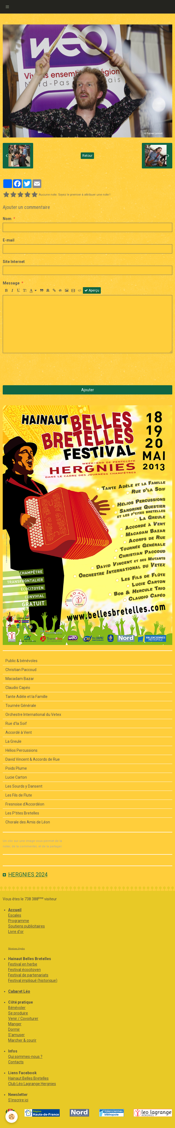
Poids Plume (16, 768)
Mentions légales (16, 948)
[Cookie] (11, 1117)
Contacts (16, 1062)
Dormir (14, 1029)
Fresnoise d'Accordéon (24, 804)
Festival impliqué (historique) (32, 980)
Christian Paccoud (20, 670)
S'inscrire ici (18, 1100)
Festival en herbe (22, 964)
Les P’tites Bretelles (22, 813)
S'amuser (16, 1035)
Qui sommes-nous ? (25, 1056)
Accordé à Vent (18, 732)
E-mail (8, 240)
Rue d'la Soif (16, 723)
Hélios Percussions (21, 750)
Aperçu (92, 290)
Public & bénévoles (21, 661)
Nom (7, 219)
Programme (18, 921)
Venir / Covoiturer (23, 1018)
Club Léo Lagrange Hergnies (32, 1084)
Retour (87, 156)
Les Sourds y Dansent (23, 786)
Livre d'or (16, 931)
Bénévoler (17, 1007)
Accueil (14, 910)
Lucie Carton (16, 777)
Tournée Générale (20, 705)
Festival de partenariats (28, 975)
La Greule (13, 741)
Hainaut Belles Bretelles (28, 1078)
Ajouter (87, 390)
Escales (14, 915)
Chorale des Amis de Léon (27, 822)
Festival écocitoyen (24, 969)
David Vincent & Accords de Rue (32, 759)
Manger (14, 1024)
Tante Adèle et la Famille (26, 696)
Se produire (18, 1013)
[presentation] (44, 369)
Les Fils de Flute (18, 795)
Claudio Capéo (17, 687)
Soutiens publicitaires (26, 926)
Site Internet (14, 261)
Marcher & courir (22, 1040)
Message (11, 283)
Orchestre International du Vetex (33, 714)
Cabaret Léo (19, 991)
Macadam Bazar (19, 678)
